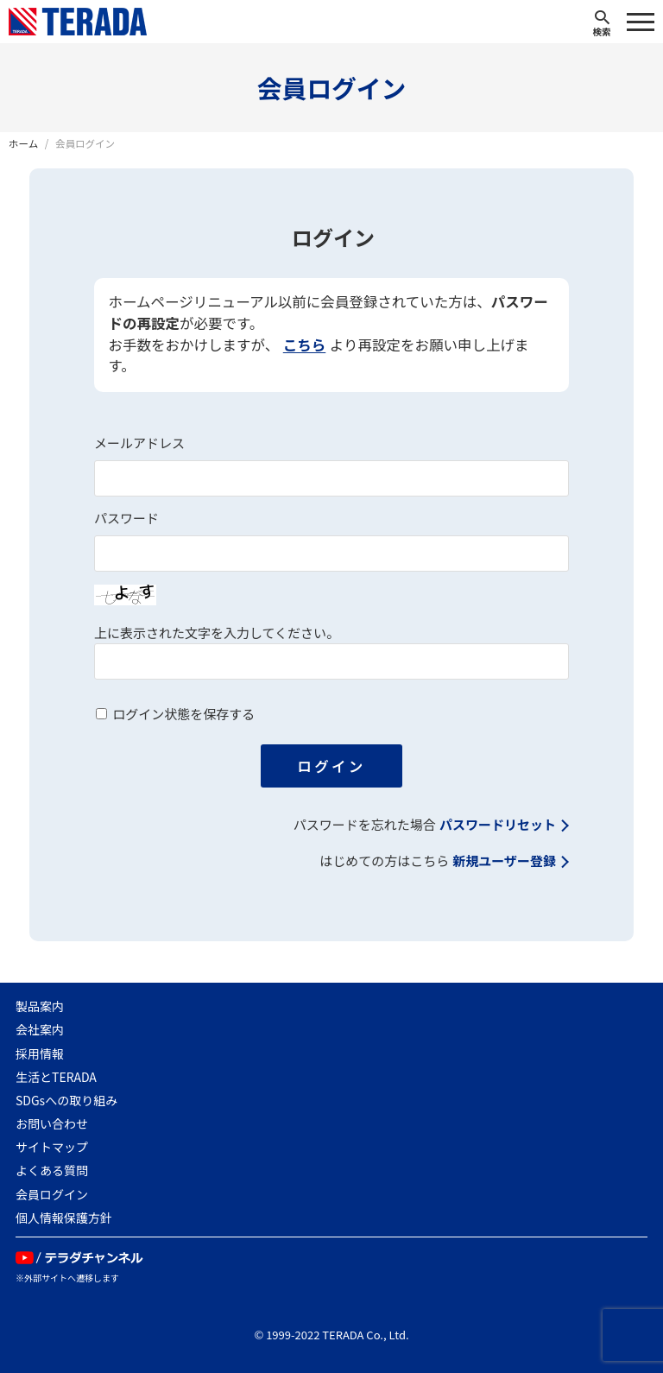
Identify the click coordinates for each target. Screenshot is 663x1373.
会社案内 (40, 1029)
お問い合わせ (52, 1123)
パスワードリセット (497, 825)
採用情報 (40, 1053)
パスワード (126, 518)
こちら (304, 345)
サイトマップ (52, 1146)
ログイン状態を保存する (183, 714)
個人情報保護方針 (64, 1217)
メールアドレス (139, 443)
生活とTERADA (56, 1076)
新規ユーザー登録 (504, 861)
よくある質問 (52, 1170)
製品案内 (40, 1006)
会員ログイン (52, 1194)
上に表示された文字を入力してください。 (216, 633)
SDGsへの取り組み (66, 1100)
